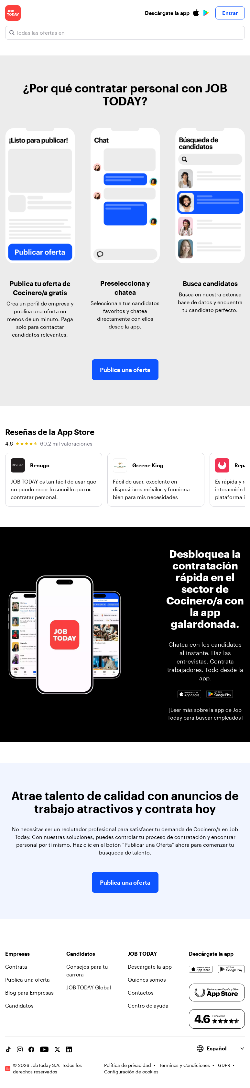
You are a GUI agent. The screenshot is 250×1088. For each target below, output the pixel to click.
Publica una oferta (125, 369)
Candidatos (19, 1005)
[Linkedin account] (69, 1049)
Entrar (230, 13)
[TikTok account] (8, 1049)
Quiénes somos (147, 979)
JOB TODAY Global (88, 987)
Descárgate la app (150, 966)
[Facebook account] (31, 1049)
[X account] (57, 1049)
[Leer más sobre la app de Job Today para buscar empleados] (205, 714)
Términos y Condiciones (184, 1065)
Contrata (16, 966)
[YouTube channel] (44, 1049)
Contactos (141, 992)
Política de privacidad (127, 1065)
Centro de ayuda (148, 1005)
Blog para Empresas (29, 992)
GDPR (224, 1065)
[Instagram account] (20, 1049)
